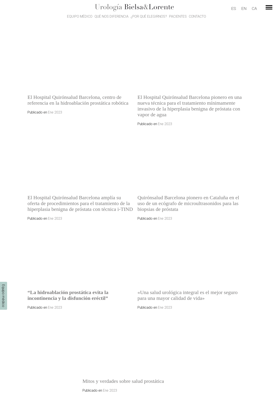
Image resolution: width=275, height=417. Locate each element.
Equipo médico (79, 16)
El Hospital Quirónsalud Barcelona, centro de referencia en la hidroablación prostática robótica (78, 100)
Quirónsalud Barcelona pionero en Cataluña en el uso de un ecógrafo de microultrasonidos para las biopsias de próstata (188, 203)
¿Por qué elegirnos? (149, 16)
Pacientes (178, 16)
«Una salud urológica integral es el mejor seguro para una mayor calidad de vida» (188, 295)
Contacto (197, 16)
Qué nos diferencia (111, 16)
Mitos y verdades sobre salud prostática (123, 381)
